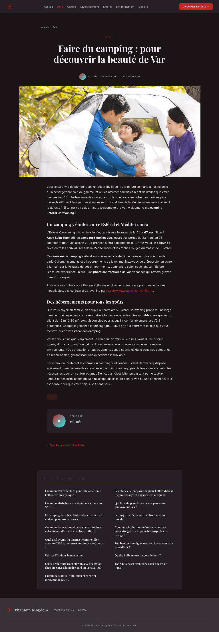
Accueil (48, 6)
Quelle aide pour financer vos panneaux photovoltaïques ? (140, 505)
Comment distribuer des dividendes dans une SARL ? (74, 505)
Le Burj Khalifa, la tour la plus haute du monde (140, 517)
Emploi (107, 6)
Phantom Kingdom (27, 610)
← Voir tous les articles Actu (65, 445)
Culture (71, 6)
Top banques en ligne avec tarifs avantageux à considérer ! (144, 545)
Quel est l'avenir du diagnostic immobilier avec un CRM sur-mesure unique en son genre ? (74, 543)
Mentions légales (64, 609)
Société (143, 6)
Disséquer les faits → (196, 6)
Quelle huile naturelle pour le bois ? (138, 555)
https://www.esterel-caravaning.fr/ (129, 290)
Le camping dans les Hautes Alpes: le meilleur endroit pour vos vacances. (74, 517)
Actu (60, 6)
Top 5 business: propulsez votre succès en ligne (141, 565)
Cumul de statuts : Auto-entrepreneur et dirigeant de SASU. (70, 577)
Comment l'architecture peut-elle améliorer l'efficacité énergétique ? (73, 493)
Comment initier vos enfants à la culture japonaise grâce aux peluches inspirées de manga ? (141, 531)
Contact (83, 609)
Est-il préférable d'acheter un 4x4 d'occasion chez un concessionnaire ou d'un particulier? (73, 565)
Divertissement (89, 6)
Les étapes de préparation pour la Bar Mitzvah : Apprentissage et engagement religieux (144, 493)
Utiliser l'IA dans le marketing (64, 555)
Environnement (125, 6)
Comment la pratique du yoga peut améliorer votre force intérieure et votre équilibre (74, 529)
